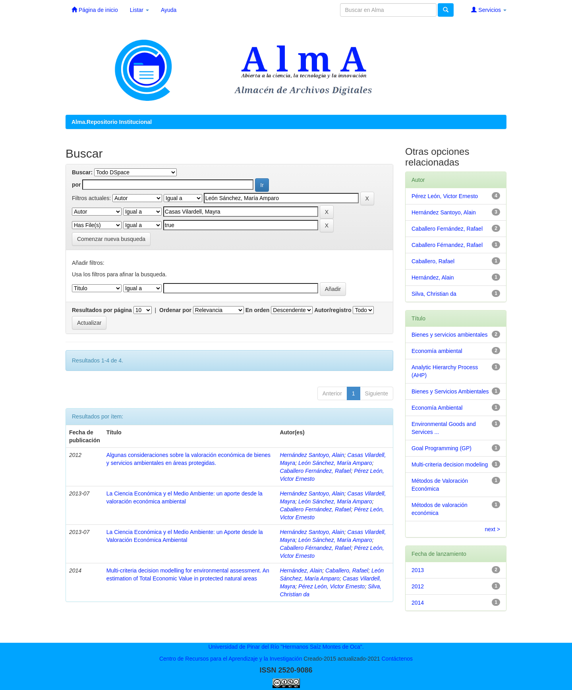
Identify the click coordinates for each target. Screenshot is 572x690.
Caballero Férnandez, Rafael (315, 548)
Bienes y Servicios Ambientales (450, 391)
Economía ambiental (437, 351)
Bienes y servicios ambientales (449, 335)
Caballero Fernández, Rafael (315, 471)
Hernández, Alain (301, 570)
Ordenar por (175, 310)
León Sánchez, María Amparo (335, 463)
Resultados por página (102, 310)
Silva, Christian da (434, 294)
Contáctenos (397, 658)
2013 (418, 570)
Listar (139, 10)
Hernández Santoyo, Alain (312, 455)
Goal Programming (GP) (442, 448)
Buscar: (82, 172)
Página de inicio (95, 9)
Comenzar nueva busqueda (111, 239)
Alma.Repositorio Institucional (112, 122)
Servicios (488, 9)
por (76, 184)
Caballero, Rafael (346, 570)
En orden (257, 310)
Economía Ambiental (437, 408)
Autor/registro (332, 310)
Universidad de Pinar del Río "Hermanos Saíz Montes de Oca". (285, 647)
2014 (418, 602)
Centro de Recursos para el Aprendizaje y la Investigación (230, 658)
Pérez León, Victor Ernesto (331, 586)
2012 (418, 586)
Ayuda (168, 10)
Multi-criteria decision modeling (450, 464)
